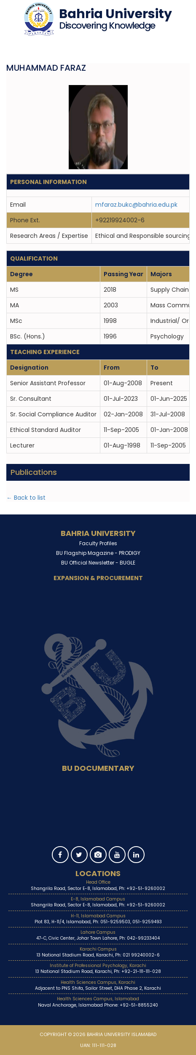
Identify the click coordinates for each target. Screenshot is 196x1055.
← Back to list (26, 497)
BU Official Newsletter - (98, 562)
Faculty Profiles (98, 543)
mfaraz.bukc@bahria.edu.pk (136, 204)
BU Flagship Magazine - (98, 553)
